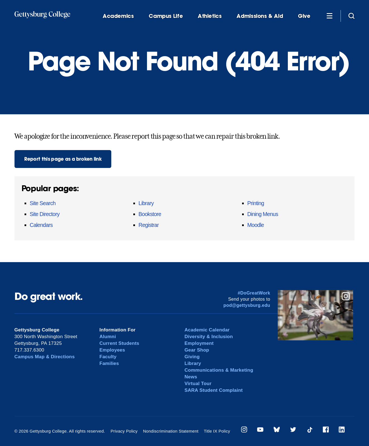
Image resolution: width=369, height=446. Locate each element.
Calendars (41, 225)
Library (146, 203)
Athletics (210, 16)
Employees (112, 350)
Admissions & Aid (260, 16)
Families (109, 363)
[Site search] (351, 16)
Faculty (108, 356)
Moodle (255, 225)
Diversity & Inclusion (209, 336)
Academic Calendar (207, 330)
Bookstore (150, 214)
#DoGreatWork (254, 293)
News (191, 376)
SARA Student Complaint (214, 390)
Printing (255, 203)
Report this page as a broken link (63, 159)
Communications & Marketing (219, 370)
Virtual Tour (198, 383)
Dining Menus (262, 214)
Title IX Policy (217, 431)
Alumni (108, 336)
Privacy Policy (124, 431)
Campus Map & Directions (45, 356)
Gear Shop (197, 350)
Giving (192, 356)
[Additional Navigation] (330, 16)
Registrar (149, 225)
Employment (199, 343)
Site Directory (45, 214)
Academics (118, 16)
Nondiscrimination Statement (171, 431)
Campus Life (166, 16)
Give (304, 16)
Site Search (43, 203)
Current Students (119, 343)
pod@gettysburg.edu (246, 305)
